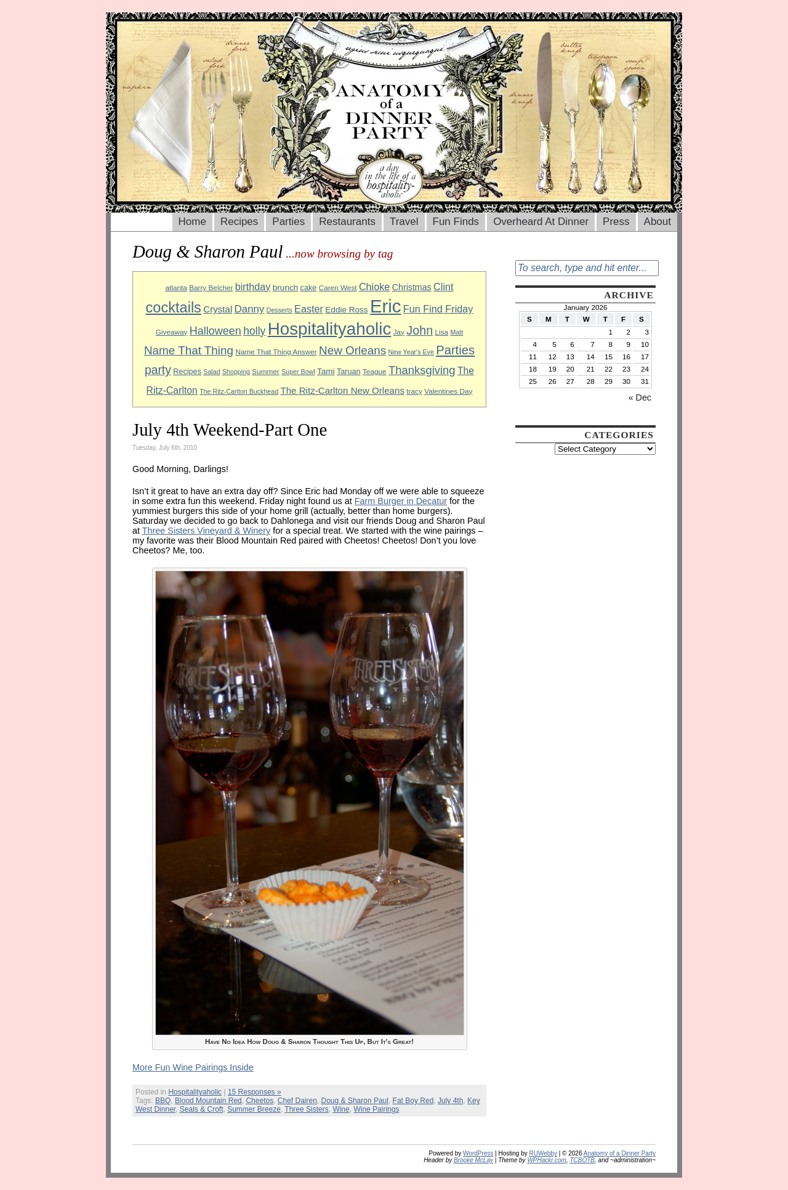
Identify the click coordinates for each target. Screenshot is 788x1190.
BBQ (163, 1100)
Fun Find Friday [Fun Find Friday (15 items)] (438, 308)
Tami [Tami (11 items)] (326, 371)
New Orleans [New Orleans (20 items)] (352, 350)
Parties (288, 221)
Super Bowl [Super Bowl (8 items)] (298, 371)
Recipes (239, 221)
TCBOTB (582, 1160)
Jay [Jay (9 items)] (398, 332)
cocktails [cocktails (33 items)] (173, 308)
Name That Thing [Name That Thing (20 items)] (188, 350)
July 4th (450, 1100)
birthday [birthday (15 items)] (253, 286)
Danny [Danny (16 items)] (250, 309)
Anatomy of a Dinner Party (620, 1153)
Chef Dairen (297, 1100)
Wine (340, 1109)
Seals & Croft (201, 1109)
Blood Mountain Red (208, 1100)
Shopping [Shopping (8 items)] (236, 371)
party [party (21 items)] (158, 370)
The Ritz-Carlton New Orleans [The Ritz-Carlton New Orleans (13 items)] (342, 390)
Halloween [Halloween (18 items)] (215, 331)
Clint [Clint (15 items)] (443, 286)
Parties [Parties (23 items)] (455, 350)
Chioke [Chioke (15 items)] (374, 286)
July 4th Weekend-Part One (229, 429)
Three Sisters (306, 1109)
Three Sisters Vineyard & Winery (206, 531)
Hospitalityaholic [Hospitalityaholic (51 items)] (330, 328)
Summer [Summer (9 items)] (265, 371)
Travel (404, 221)
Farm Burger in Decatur (401, 501)
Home (192, 221)
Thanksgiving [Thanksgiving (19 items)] (422, 370)
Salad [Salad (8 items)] (211, 371)
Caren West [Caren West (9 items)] (338, 287)
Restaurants (347, 221)
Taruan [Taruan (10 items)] (349, 371)
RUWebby (543, 1153)
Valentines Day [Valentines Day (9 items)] (448, 391)
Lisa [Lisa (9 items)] (442, 332)
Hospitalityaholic (195, 1092)
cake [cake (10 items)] (308, 287)
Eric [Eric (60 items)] (385, 306)
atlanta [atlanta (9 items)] (176, 287)
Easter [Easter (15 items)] (308, 308)
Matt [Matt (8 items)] (456, 332)
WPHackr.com (546, 1160)
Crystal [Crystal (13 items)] (217, 309)
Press (616, 221)
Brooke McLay (473, 1160)
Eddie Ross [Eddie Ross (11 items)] (346, 309)
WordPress (478, 1153)
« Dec (640, 397)
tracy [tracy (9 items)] (414, 391)
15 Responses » (254, 1092)
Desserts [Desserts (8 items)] (279, 310)
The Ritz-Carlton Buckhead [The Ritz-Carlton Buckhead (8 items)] (238, 391)
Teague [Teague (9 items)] (375, 371)
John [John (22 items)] (419, 330)
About (657, 221)
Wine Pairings (376, 1109)
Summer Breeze (254, 1109)
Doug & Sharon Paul (354, 1100)
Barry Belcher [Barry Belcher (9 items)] (211, 287)
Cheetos (259, 1100)
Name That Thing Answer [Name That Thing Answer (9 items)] (275, 352)
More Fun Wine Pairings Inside (193, 1067)
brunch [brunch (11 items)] (285, 287)
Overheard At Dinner (541, 221)
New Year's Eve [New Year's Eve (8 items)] (411, 352)
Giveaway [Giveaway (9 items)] (172, 332)
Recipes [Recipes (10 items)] (187, 371)
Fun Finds (456, 221)
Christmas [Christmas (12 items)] (412, 287)
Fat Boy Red (413, 1100)
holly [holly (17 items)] (254, 331)
